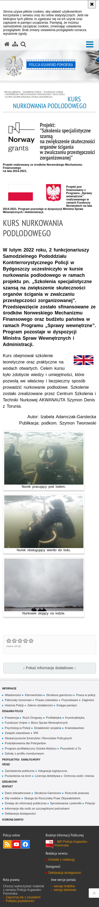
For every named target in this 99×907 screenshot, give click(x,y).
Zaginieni (88, 700)
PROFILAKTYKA (11, 759)
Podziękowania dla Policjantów (25, 743)
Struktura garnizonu (59, 695)
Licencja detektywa (47, 775)
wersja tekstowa (65, 890)
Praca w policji (85, 695)
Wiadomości (13, 695)
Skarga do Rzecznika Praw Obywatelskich (52, 798)
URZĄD (6, 764)
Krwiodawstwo (74, 727)
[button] (89, 45)
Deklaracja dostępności (20, 813)
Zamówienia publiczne (19, 770)
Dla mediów (12, 798)
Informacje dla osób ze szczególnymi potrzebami (37, 808)
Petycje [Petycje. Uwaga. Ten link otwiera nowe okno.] (90, 803)
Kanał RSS (7, 844)
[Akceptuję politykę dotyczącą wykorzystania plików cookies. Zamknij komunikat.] (92, 4)
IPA (36, 733)
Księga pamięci (66, 705)
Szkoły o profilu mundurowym (24, 753)
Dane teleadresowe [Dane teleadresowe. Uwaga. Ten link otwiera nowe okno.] (18, 793)
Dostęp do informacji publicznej (25, 803)
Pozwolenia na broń (18, 775)
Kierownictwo (34, 695)
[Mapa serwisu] (15, 44)
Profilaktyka (54, 717)
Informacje (9, 688)
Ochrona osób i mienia (79, 775)
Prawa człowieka (46, 700)
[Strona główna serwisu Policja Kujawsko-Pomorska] (7, 44)
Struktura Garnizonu (47, 793)
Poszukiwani (70, 700)
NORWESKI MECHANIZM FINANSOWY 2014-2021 (35, 94)
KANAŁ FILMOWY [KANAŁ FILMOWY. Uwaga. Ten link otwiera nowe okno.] (30, 759)
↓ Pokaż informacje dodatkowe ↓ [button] (49, 668)
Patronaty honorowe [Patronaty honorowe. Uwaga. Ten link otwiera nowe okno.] (18, 700)
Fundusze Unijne (53, 92)
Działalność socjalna (47, 727)
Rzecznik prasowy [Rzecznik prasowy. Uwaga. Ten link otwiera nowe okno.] (77, 793)
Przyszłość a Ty (70, 748)
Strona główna (12, 92)
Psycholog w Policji (17, 727)
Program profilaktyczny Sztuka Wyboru (30, 748)
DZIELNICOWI (9, 781)
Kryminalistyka (74, 717)
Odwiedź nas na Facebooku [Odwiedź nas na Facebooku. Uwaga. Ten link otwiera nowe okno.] (25, 844)
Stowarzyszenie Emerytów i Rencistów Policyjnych (38, 738)
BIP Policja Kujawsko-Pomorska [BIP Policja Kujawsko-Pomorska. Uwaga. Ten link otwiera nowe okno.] (71, 843)
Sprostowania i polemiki (66, 803)
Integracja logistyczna (52, 770)
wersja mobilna (64, 886)
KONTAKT (7, 786)
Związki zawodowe (17, 733)
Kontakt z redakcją (61, 859)
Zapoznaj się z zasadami (23, 897)
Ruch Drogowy (32, 717)
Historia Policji (14, 705)
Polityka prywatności (20, 901)
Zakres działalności (40, 705)
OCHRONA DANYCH (12, 819)
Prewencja (12, 717)
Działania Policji (32, 92)
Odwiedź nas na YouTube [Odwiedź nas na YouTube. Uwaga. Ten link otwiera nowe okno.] (16, 844)
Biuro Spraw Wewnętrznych (49, 722)
